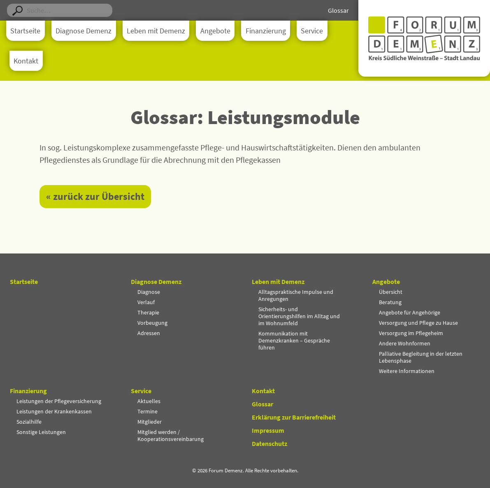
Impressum (268, 430)
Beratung (390, 302)
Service (312, 30)
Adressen (148, 333)
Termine (147, 411)
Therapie (148, 312)
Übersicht (390, 292)
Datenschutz (269, 443)
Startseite (25, 30)
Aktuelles (148, 401)
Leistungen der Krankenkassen (54, 411)
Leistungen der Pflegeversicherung (58, 401)
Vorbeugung (152, 322)
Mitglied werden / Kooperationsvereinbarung (170, 435)
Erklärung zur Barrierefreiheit (294, 417)
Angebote (215, 30)
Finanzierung (266, 30)
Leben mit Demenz (156, 30)
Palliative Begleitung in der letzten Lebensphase (420, 357)
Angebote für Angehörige (409, 312)
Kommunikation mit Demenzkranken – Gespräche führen (294, 340)
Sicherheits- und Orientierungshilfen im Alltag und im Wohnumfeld (299, 316)
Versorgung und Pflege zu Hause (418, 322)
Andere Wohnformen (404, 343)
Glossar (338, 10)
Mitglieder (149, 421)
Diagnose (148, 292)
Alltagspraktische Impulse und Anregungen (295, 295)
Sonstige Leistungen (41, 432)
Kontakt (26, 61)
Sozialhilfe (29, 421)
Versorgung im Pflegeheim (411, 333)
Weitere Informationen (406, 371)
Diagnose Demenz (83, 30)
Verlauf (146, 302)
